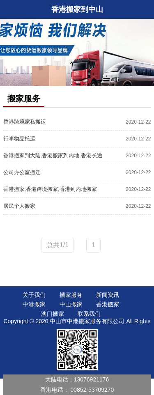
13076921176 (91, 379)
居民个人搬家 (19, 206)
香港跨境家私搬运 (24, 122)
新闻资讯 (107, 295)
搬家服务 (71, 295)
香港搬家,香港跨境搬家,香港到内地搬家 (50, 189)
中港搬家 (34, 304)
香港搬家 (107, 304)
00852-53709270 (92, 389)
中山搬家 (71, 304)
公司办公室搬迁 (22, 172)
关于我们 (34, 295)
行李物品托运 (19, 138)
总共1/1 (57, 244)
